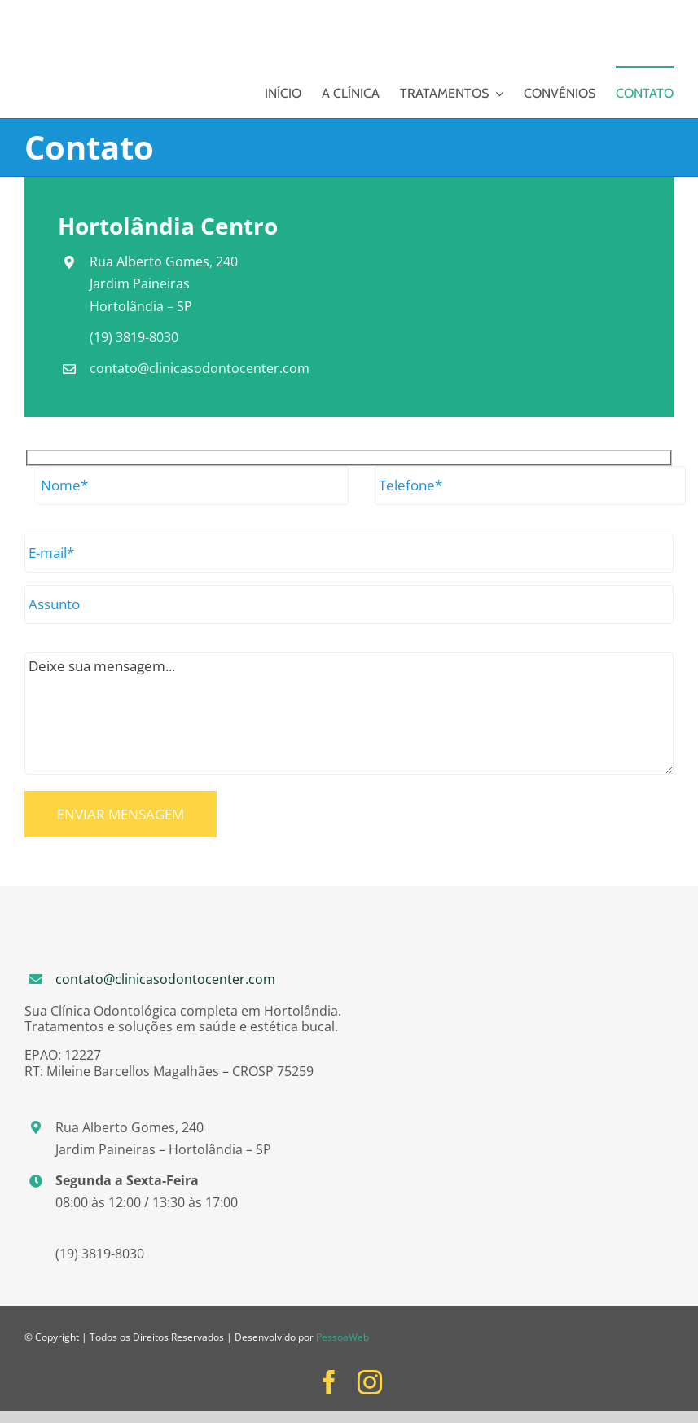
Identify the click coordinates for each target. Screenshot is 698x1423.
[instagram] (370, 1382)
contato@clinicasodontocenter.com (165, 979)
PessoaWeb (342, 1337)
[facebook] (329, 1382)
